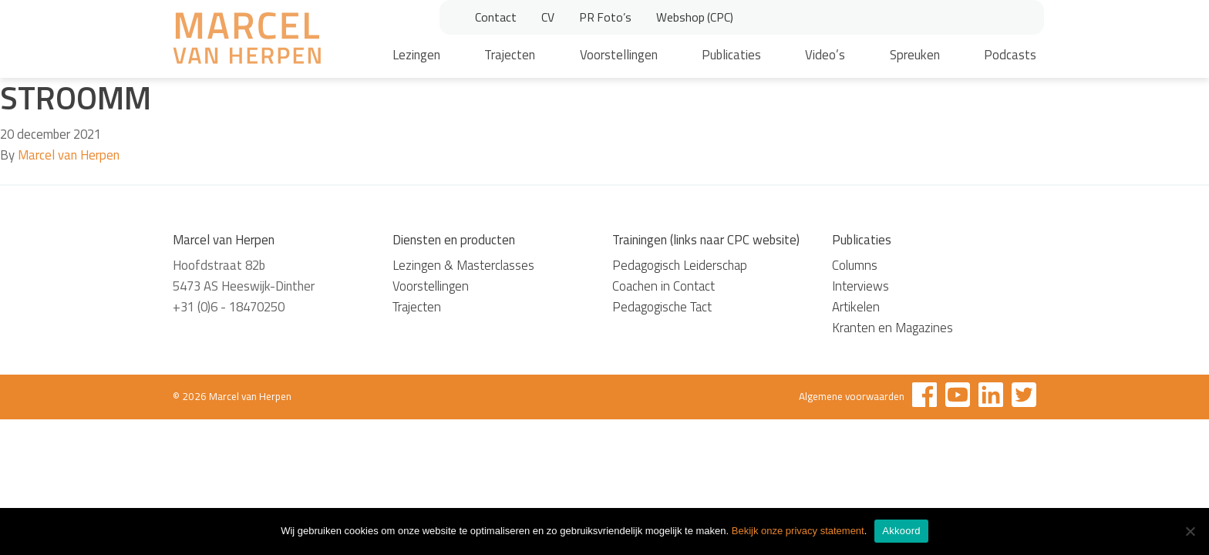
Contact (496, 17)
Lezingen (416, 55)
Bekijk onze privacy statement (798, 530)
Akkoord (901, 530)
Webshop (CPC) (694, 17)
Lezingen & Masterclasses (463, 265)
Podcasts (1010, 55)
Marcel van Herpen (69, 155)
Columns (854, 265)
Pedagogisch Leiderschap (679, 265)
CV (547, 17)
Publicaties (731, 55)
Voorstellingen (619, 55)
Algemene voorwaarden (851, 396)
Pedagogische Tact (662, 307)
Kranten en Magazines (892, 328)
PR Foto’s (605, 17)
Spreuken (915, 55)
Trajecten (509, 55)
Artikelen (856, 307)
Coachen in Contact (663, 286)
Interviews (860, 286)
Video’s (825, 55)
